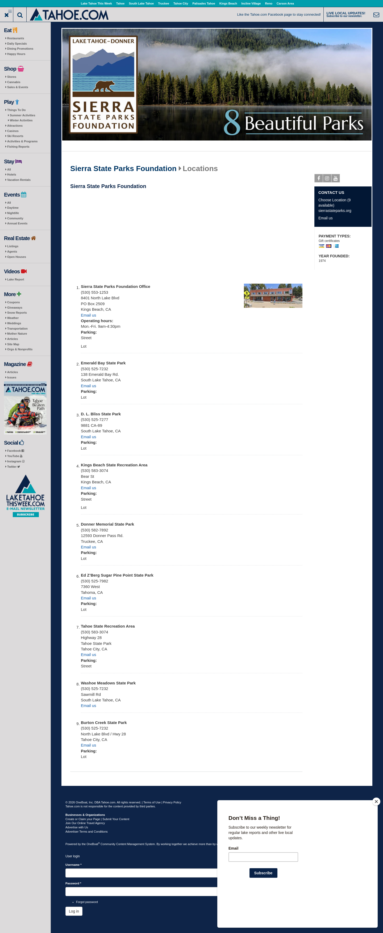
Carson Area (285, 3)
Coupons (13, 302)
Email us (88, 315)
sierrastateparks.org (334, 210)
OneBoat (93, 844)
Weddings (14, 323)
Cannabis (13, 82)
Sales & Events (17, 87)
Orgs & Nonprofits (19, 349)
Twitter (13, 466)
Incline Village (251, 3)
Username (73, 864)
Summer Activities (22, 115)
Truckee (163, 3)
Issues (11, 377)
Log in (74, 911)
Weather (13, 317)
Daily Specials (17, 43)
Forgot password (87, 902)
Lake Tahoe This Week (96, 3)
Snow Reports (17, 312)
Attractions (15, 125)
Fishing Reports (18, 146)
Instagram (15, 461)
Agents (12, 251)
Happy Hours (16, 54)
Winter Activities (21, 120)
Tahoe (120, 3)
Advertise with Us (76, 827)
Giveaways (14, 307)
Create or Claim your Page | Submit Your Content (97, 819)
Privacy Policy (172, 802)
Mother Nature (17, 333)
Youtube (336, 179)
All (9, 169)
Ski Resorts (15, 136)
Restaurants (15, 38)
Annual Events (17, 223)
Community (15, 218)
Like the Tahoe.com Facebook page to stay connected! (279, 14)
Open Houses (16, 256)
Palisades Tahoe (203, 3)
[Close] (376, 836)
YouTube (14, 456)
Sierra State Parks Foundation (123, 169)
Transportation (17, 328)
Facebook (15, 450)
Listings (12, 246)
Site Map (13, 344)
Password (73, 883)
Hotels (11, 174)
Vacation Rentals (19, 179)
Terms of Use (152, 802)
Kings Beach (228, 3)
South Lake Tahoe (141, 3)
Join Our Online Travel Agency (85, 823)
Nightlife (13, 213)
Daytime (13, 207)
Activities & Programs (22, 141)
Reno (269, 3)
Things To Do (16, 110)
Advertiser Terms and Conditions (86, 831)
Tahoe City (180, 3)
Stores (11, 76)
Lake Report (15, 279)
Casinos (13, 131)
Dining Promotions (20, 48)
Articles (12, 338)
